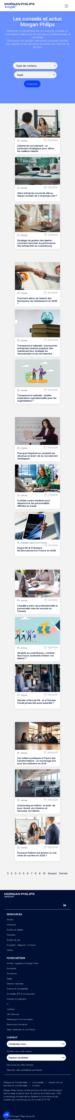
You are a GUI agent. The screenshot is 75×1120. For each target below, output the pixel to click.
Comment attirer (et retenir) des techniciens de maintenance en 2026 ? (37, 301)
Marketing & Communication (20, 1019)
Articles (10, 919)
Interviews (11, 924)
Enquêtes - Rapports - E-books (21, 945)
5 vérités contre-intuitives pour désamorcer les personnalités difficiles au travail (33, 503)
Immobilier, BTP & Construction (21, 993)
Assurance (12, 973)
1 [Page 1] (7, 873)
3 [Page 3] (15, 873)
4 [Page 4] (19, 873)
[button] (6, 1115)
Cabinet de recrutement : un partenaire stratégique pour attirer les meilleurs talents (35, 148)
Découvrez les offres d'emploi (20, 1065)
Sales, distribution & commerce (21, 1029)
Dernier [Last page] (63, 873)
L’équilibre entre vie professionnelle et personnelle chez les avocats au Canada (37, 608)
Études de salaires (15, 929)
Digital (9, 978)
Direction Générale (15, 983)
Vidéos (10, 950)
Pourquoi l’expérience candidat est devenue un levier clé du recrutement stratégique (37, 456)
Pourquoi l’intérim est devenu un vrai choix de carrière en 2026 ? (36, 854)
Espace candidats (18, 1057)
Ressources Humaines (17, 1024)
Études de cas (13, 940)
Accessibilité (38, 1082)
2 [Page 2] (11, 873)
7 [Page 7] (31, 873)
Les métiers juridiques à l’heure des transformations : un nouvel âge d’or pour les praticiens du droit (36, 761)
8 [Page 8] (35, 873)
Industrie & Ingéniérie (16, 999)
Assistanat (11, 968)
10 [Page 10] (44, 873)
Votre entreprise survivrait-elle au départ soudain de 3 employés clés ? (37, 194)
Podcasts (11, 934)
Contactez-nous (17, 1043)
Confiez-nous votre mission (19, 1051)
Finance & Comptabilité (17, 988)
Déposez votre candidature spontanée (24, 1070)
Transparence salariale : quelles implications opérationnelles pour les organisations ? (36, 398)
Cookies (36, 1085)
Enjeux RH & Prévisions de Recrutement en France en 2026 (36, 549)
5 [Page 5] (23, 873)
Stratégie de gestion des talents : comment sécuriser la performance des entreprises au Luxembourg (36, 243)
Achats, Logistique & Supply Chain (22, 963)
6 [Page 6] (27, 873)
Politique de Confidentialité (15, 1082)
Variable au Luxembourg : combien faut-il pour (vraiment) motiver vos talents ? (36, 655)
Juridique (11, 1009)
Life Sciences (13, 1014)
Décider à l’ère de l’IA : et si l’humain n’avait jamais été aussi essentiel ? (36, 701)
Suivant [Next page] (52, 873)
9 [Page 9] (39, 873)
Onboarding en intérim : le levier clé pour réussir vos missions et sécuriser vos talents (36, 808)
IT (7, 1004)
